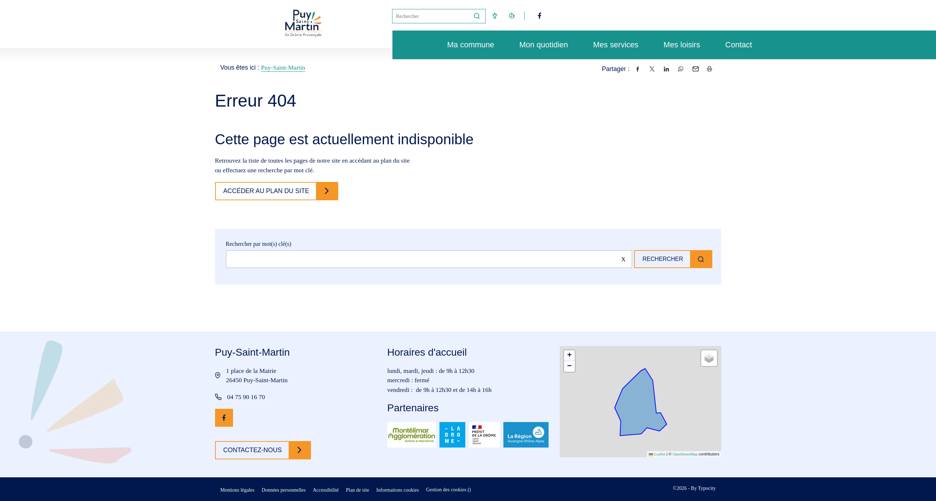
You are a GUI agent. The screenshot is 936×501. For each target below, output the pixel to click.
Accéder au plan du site (268, 191)
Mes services (612, 44)
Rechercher (661, 259)
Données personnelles (284, 490)
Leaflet (657, 454)
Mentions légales (237, 490)
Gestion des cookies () (448, 489)
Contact (735, 44)
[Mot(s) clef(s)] (430, 16)
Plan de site (357, 490)
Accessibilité (326, 490)
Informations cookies (397, 490)
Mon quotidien (540, 44)
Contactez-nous (254, 450)
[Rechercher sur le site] (427, 259)
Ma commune (467, 44)
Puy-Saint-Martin (283, 67)
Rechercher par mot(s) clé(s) (259, 244)
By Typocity (703, 488)
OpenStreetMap (685, 454)
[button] (569, 355)
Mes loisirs (678, 44)
